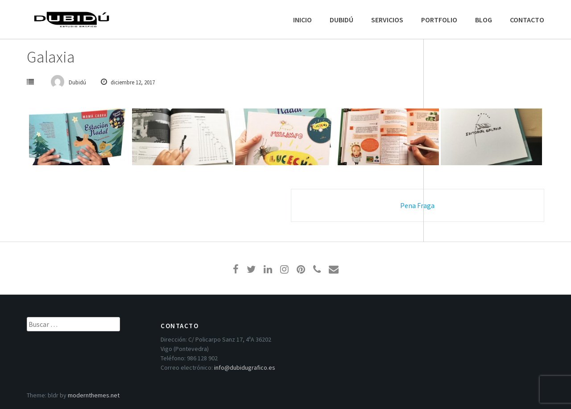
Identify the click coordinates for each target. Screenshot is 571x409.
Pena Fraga (417, 205)
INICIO (302, 19)
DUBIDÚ (341, 19)
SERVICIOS (387, 19)
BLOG (483, 19)
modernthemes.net (94, 395)
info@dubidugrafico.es (244, 367)
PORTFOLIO (439, 19)
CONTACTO (527, 19)
